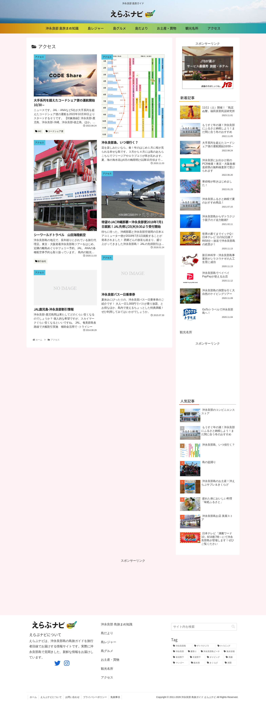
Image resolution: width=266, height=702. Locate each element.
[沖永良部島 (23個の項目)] (182, 646)
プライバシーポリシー (95, 697)
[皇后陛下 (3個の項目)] (180, 657)
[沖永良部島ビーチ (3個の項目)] (210, 651)
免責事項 (115, 697)
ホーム (33, 697)
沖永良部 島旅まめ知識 (116, 624)
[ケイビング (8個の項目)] (226, 646)
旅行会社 (40, 261)
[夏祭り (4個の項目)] (192, 651)
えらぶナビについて (51, 697)
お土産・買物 (110, 659)
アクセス (107, 677)
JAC (38, 131)
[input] (204, 627)
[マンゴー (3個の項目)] (180, 662)
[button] (233, 627)
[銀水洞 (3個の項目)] (197, 662)
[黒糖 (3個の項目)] (230, 657)
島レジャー (108, 642)
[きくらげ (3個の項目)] (214, 662)
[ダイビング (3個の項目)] (214, 657)
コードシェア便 (54, 131)
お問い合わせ (72, 697)
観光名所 (186, 332)
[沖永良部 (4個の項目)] (179, 651)
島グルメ (107, 651)
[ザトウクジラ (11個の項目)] (204, 646)
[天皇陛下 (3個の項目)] (196, 657)
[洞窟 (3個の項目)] (229, 662)
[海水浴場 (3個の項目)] (229, 651)
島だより (107, 633)
